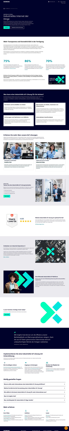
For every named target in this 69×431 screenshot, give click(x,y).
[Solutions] (7, 8)
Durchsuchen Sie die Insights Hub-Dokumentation (11, 367)
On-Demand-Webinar (7, 415)
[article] (18, 108)
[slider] (52, 83)
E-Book (47, 417)
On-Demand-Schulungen (34, 368)
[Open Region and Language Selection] (51, 2)
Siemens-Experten (50, 369)
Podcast (26, 415)
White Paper (48, 415)
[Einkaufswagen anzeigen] (59, 2)
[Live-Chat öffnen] (66, 428)
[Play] (49, 83)
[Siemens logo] (6, 2)
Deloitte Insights (13, 68)
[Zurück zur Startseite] (4, 8)
